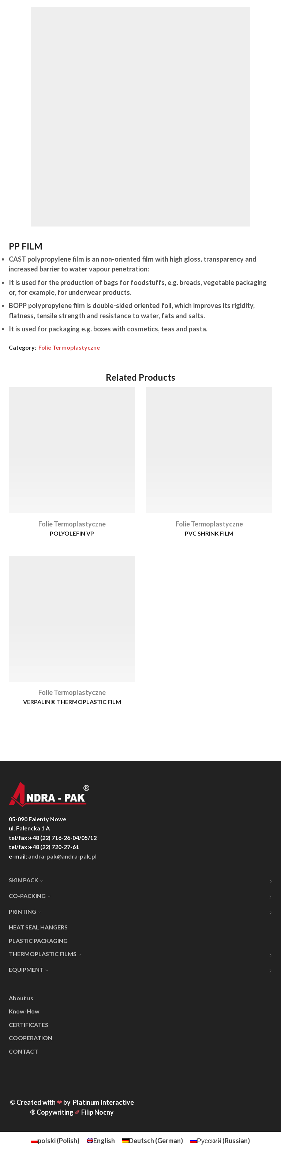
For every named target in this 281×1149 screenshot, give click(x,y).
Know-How (24, 1011)
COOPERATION (30, 1037)
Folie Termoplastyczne (69, 347)
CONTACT (23, 1051)
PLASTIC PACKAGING (38, 940)
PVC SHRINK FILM (209, 533)
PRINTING (25, 911)
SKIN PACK (26, 879)
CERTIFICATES (28, 1024)
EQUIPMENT (28, 969)
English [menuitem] (104, 1141)
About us (21, 997)
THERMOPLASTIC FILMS (45, 953)
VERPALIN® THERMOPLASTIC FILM (72, 701)
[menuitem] (55, 1140)
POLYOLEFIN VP (72, 533)
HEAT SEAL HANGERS (38, 927)
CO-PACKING (29, 895)
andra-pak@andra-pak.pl (62, 856)
